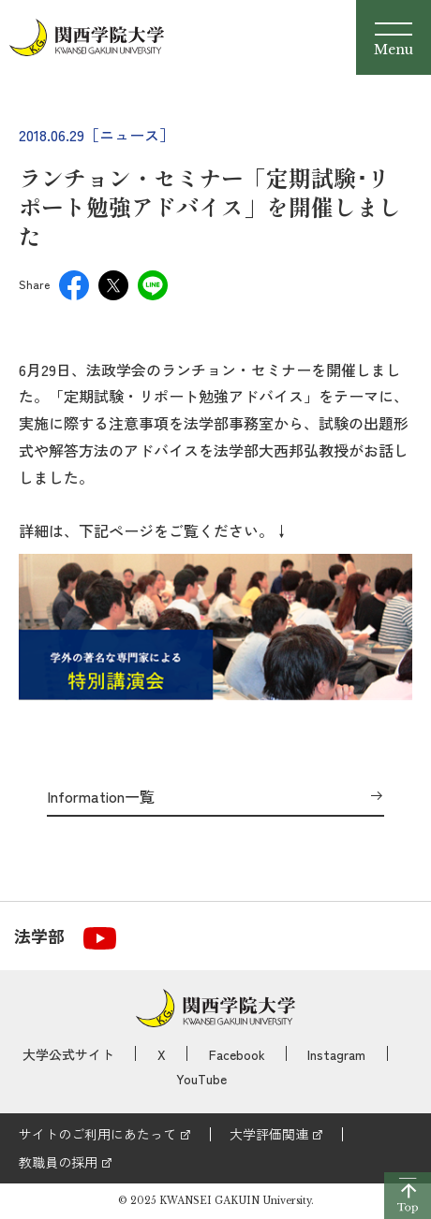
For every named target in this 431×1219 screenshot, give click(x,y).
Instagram (336, 1054)
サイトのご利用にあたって (97, 1134)
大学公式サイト (68, 1054)
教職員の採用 (58, 1162)
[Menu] (393, 37)
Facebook (237, 1054)
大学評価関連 (269, 1134)
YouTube (201, 1078)
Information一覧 (101, 797)
